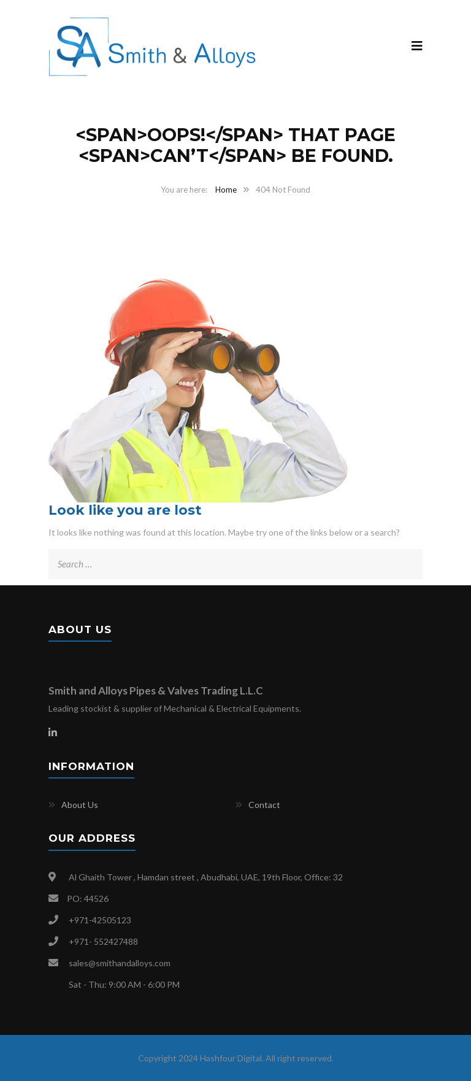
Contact (264, 804)
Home (226, 189)
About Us (79, 804)
